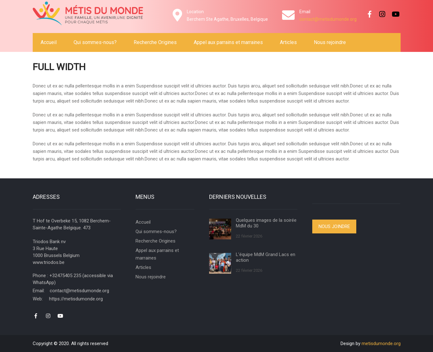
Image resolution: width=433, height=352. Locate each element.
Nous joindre (334, 226)
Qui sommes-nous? (95, 42)
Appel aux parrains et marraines (228, 42)
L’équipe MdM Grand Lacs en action (265, 257)
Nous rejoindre (330, 42)
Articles (288, 42)
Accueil (49, 42)
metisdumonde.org (381, 343)
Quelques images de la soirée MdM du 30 (266, 223)
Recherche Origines (155, 42)
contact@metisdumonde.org (328, 19)
